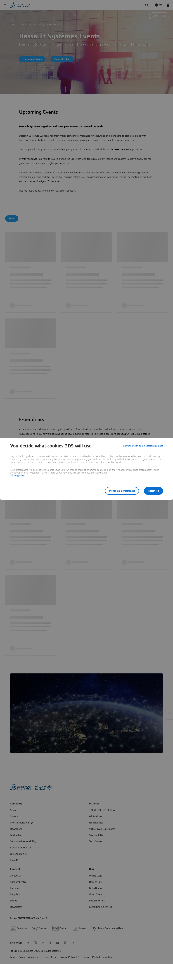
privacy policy (17, 475)
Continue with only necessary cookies (143, 446)
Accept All (153, 491)
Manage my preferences (122, 491)
